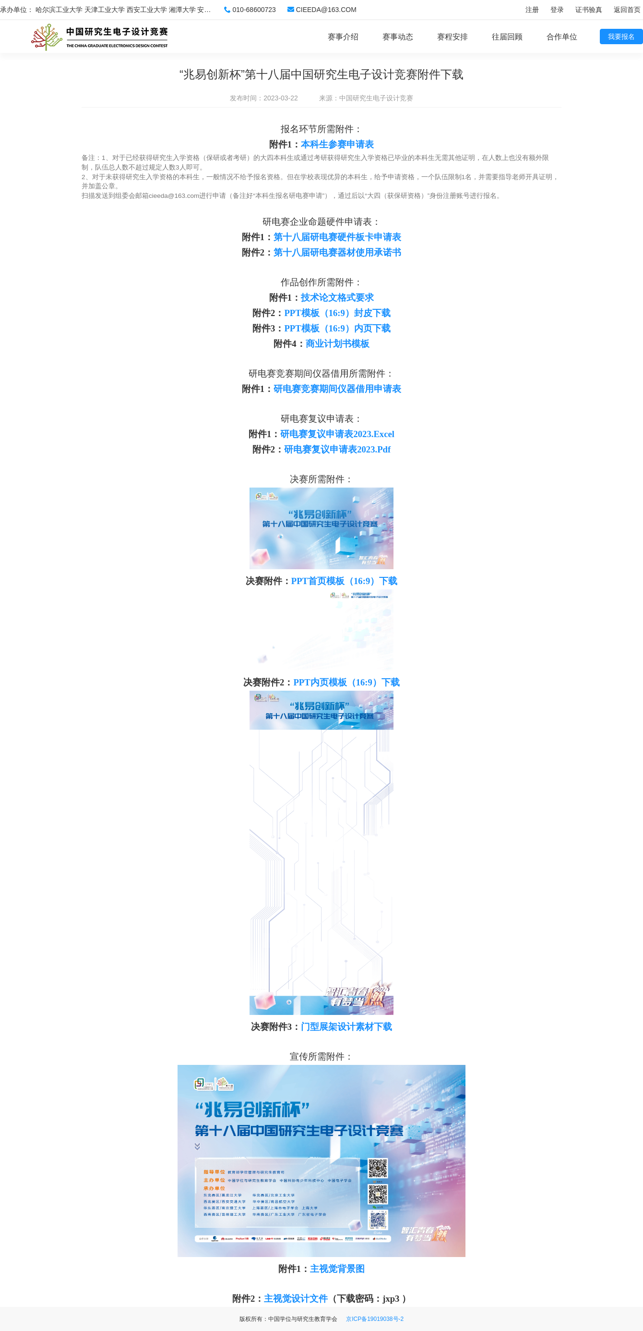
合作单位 (562, 37)
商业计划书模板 (337, 344)
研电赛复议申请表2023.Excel (337, 434)
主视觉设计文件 (296, 1299)
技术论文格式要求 (337, 298)
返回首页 (627, 9)
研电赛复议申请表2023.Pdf (337, 449)
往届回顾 (507, 37)
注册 (532, 9)
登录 (557, 9)
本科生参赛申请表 (337, 144)
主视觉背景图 (337, 1269)
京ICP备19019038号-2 (375, 1319)
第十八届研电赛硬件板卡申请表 (337, 237)
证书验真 (588, 9)
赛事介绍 (343, 37)
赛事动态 (397, 37)
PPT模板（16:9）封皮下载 (337, 313)
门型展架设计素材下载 (346, 1027)
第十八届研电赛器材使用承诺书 (337, 252)
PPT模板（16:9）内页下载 (337, 328)
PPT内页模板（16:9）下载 (346, 682)
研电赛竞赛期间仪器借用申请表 (337, 389)
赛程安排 (452, 37)
